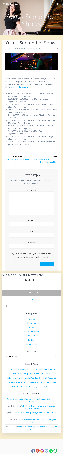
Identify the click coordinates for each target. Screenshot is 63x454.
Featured (31, 319)
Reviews (31, 340)
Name (31, 220)
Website (31, 242)
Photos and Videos (31, 331)
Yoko (11, 4)
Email (31, 231)
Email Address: (31, 280)
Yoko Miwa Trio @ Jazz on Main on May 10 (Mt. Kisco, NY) (31, 382)
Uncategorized (31, 344)
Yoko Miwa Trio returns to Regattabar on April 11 (31, 386)
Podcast (31, 335)
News (21, 48)
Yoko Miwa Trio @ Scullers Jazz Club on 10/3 (31, 373)
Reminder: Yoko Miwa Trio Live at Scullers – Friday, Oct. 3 (31, 369)
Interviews (31, 323)
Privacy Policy (31, 299)
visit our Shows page (19, 87)
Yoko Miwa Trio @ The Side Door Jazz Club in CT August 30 (31, 378)
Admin (14, 48)
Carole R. (10, 399)
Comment (31, 190)
